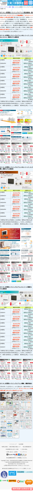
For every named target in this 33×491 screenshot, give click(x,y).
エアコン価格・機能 (9, 7)
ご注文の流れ (24, 449)
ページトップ (13, 444)
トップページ (24, 451)
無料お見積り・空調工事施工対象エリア (11, 446)
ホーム (1, 7)
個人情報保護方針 (27, 446)
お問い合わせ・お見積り (12, 451)
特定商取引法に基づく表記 (12, 449)
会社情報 (21, 444)
